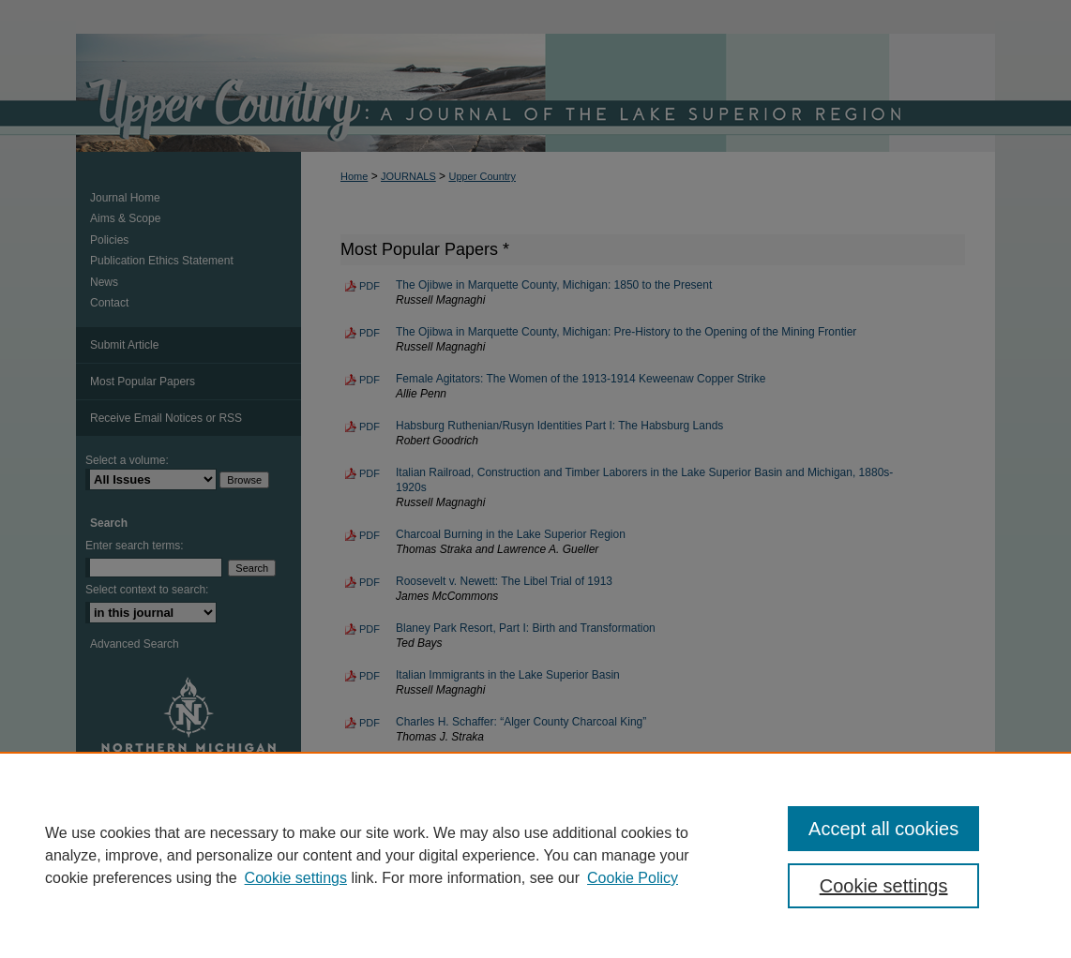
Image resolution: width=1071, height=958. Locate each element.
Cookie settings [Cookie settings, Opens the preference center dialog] (884, 886)
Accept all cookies (883, 828)
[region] (535, 855)
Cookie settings (296, 878)
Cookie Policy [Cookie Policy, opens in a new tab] (632, 878)
